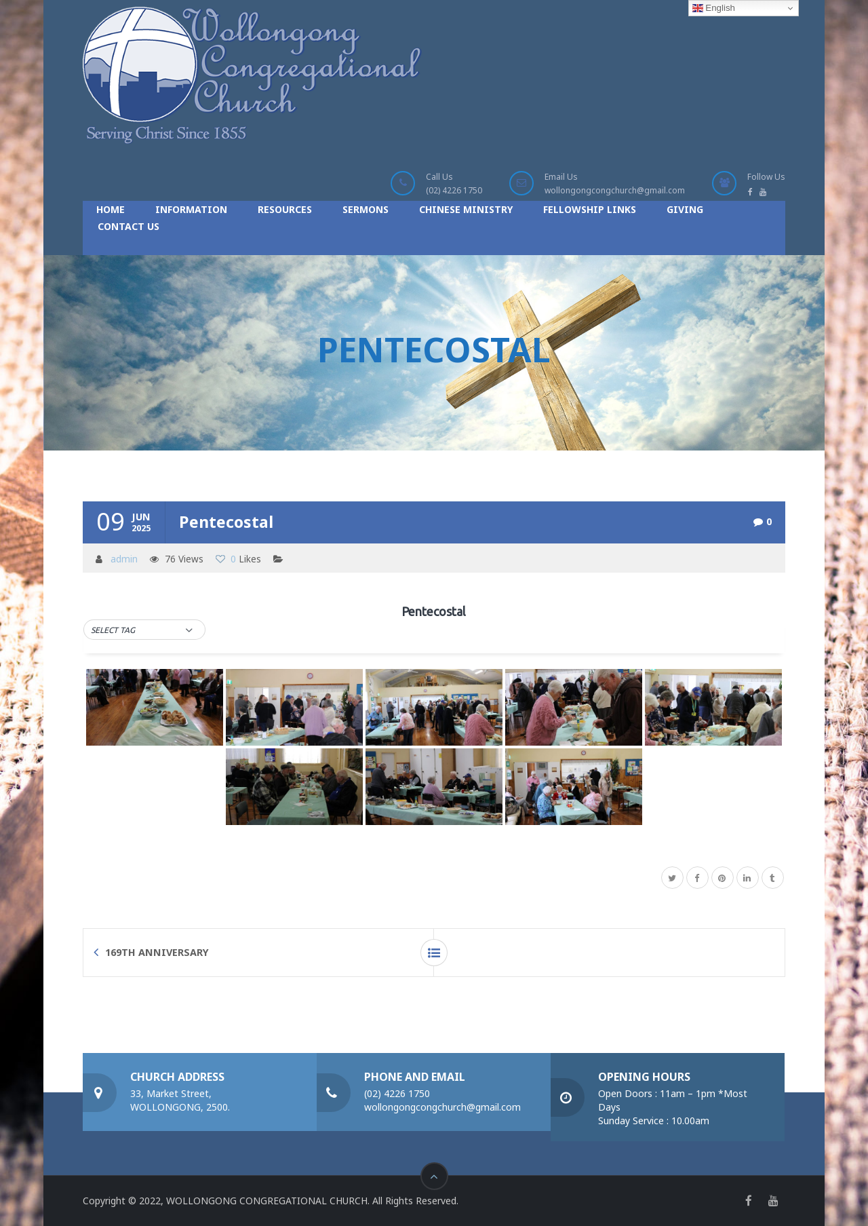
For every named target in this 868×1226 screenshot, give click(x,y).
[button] (144, 630)
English (713, 8)
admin (124, 558)
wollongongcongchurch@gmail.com (615, 190)
